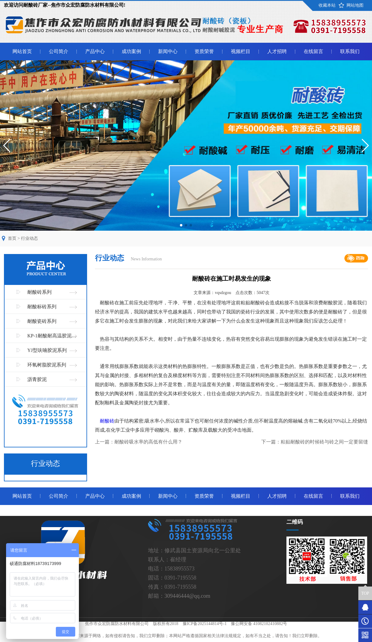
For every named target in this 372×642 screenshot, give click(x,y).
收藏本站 (327, 5)
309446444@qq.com (187, 596)
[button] (181, 225)
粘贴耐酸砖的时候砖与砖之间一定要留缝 (324, 441)
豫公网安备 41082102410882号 (259, 623)
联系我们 (350, 51)
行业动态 (29, 238)
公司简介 (58, 51)
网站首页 (22, 51)
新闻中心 (168, 51)
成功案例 (131, 51)
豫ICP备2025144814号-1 (205, 623)
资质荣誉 (204, 51)
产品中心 (95, 51)
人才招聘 (277, 51)
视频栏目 (240, 51)
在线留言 (313, 51)
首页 (12, 238)
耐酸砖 (107, 420)
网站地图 (355, 5)
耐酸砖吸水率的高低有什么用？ (148, 441)
